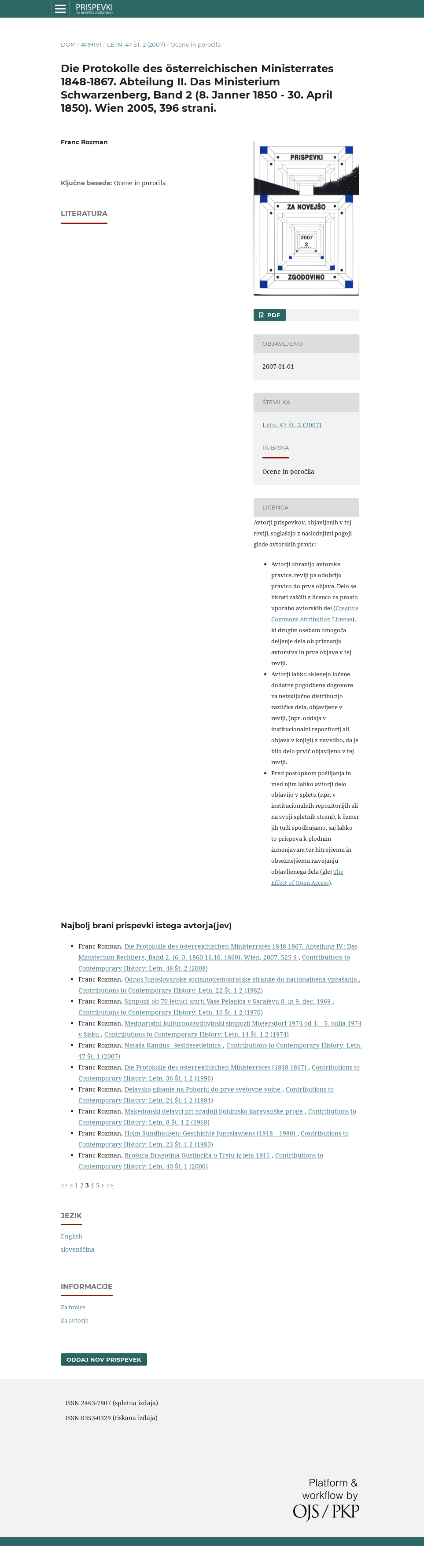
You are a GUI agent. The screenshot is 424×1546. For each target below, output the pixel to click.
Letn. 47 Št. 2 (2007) (136, 44)
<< (64, 1185)
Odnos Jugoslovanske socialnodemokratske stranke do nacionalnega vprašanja (242, 979)
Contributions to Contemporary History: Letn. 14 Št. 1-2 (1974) (196, 1034)
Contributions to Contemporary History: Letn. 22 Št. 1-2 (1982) (170, 990)
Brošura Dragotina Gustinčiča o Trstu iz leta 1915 (198, 1155)
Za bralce (73, 1307)
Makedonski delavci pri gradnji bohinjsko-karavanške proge (215, 1111)
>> (110, 1185)
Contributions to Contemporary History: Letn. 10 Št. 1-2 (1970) (170, 1012)
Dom (68, 44)
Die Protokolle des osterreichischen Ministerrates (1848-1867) (216, 1067)
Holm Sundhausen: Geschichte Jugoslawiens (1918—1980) (211, 1133)
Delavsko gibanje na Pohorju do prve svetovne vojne (203, 1089)
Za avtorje (74, 1320)
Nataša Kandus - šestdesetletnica (174, 1045)
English (71, 1236)
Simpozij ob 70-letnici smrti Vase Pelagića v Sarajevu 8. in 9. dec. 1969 (228, 1001)
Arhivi (91, 44)
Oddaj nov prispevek (103, 1359)
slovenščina (78, 1249)
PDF (272, 315)
